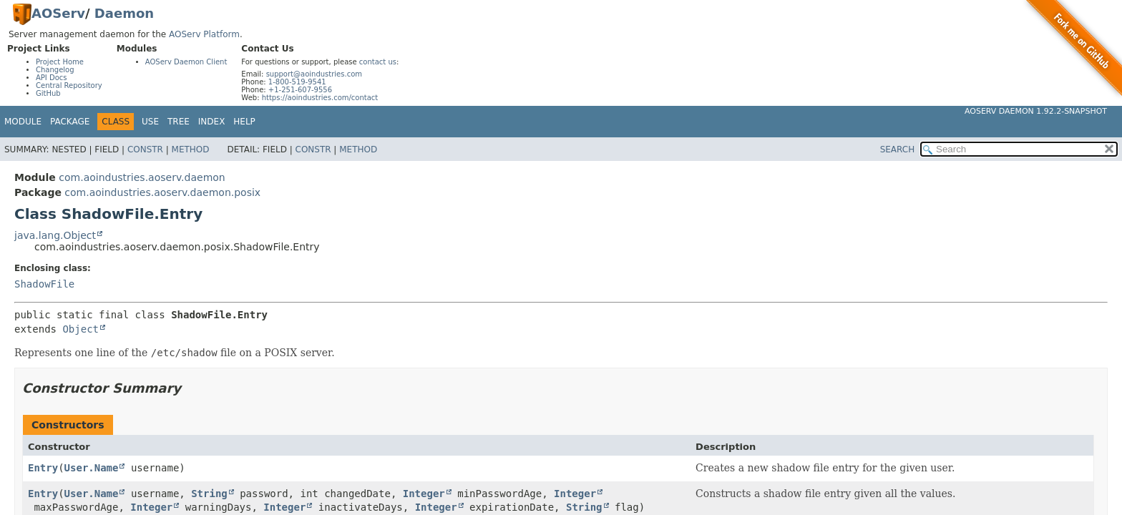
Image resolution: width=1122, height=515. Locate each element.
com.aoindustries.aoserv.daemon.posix (162, 192)
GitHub (48, 93)
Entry (43, 468)
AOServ (58, 13)
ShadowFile (44, 284)
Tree (178, 122)
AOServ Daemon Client (186, 62)
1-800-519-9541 (297, 82)
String (209, 493)
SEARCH (897, 149)
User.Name (91, 468)
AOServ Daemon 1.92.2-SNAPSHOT (1036, 111)
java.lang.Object (55, 235)
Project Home (60, 62)
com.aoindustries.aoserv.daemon (142, 177)
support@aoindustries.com (314, 74)
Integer (424, 493)
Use (150, 122)
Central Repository (69, 85)
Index (211, 122)
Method (191, 149)
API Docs (51, 78)
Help (244, 122)
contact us (377, 62)
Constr (145, 149)
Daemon (124, 13)
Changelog (55, 70)
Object (80, 329)
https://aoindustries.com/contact (320, 98)
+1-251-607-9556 (300, 90)
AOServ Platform (204, 34)
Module (23, 122)
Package (69, 122)
